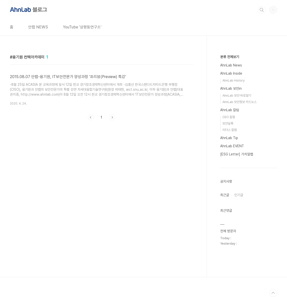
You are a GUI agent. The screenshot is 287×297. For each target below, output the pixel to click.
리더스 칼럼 (229, 130)
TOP (273, 293)
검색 (261, 10)
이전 (91, 117)
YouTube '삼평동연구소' (82, 27)
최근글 (224, 195)
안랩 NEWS (38, 27)
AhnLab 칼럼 (229, 110)
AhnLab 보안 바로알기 (236, 95)
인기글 (238, 195)
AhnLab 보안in (231, 88)
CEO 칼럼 (228, 117)
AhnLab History (233, 80)
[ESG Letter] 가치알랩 (236, 154)
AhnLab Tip (229, 138)
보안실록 (227, 123)
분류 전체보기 (229, 57)
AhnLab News (231, 65)
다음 (112, 117)
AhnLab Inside (231, 73)
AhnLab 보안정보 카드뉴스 (239, 102)
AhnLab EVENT (232, 146)
